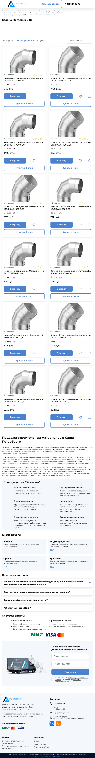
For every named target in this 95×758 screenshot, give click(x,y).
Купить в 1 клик (24, 104)
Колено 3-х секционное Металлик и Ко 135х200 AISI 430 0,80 (70, 79)
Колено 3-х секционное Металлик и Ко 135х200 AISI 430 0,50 (70, 336)
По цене (40, 40)
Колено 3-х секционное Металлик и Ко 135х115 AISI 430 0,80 (24, 336)
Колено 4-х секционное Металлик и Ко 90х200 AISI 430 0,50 (70, 272)
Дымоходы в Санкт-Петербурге (16, 13)
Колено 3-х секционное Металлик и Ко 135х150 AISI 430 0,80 (70, 143)
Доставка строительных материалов (13, 742)
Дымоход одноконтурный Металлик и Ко (20, 15)
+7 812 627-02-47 (71, 4)
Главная (5, 11)
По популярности (26, 40)
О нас (36, 741)
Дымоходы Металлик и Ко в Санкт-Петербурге (48, 13)
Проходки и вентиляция (62, 11)
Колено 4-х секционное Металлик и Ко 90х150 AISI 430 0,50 (24, 79)
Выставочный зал (41, 747)
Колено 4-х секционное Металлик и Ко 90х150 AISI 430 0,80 (24, 143)
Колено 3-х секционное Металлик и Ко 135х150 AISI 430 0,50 (70, 400)
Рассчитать (70, 672)
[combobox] (79, 41)
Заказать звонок (50, 4)
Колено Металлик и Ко (47, 15)
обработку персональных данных (71, 678)
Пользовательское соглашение (47, 756)
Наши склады (40, 744)
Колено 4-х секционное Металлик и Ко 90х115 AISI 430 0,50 (70, 208)
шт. (13, 85)
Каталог (13, 11)
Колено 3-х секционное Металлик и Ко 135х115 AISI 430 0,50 (24, 208)
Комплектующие (45, 11)
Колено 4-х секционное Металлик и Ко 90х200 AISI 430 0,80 (24, 400)
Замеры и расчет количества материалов (15, 747)
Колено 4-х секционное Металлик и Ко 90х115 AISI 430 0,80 (24, 272)
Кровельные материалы (27, 11)
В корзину (15, 96)
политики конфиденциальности (68, 680)
